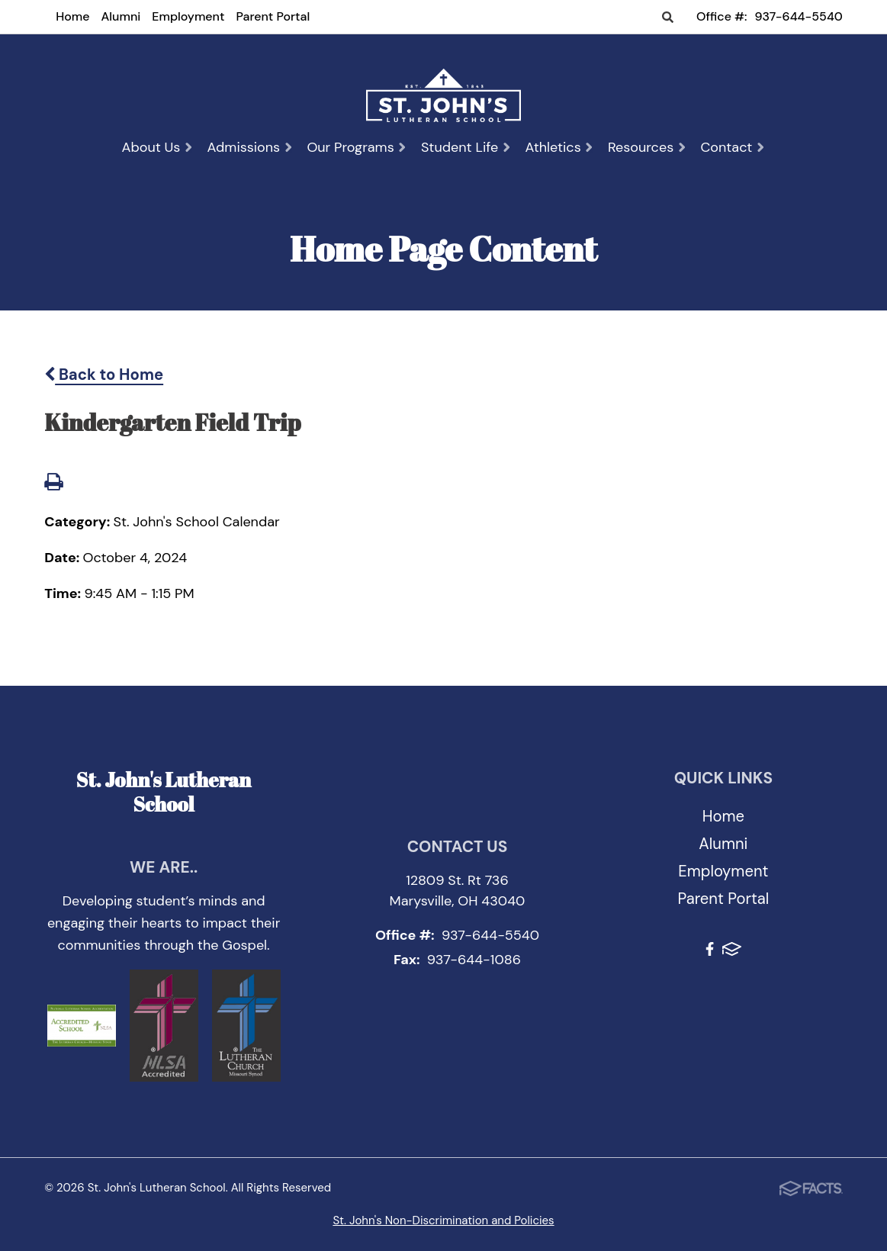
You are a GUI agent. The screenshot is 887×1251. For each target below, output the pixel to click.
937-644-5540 (799, 16)
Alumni (121, 16)
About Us (157, 147)
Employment (188, 16)
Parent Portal (273, 16)
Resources (647, 147)
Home (72, 16)
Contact (732, 147)
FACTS (731, 949)
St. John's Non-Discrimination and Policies (443, 1220)
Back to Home (103, 374)
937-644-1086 (474, 959)
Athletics (559, 147)
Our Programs (357, 147)
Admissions (250, 147)
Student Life (466, 147)
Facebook (709, 949)
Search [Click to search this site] (667, 18)
